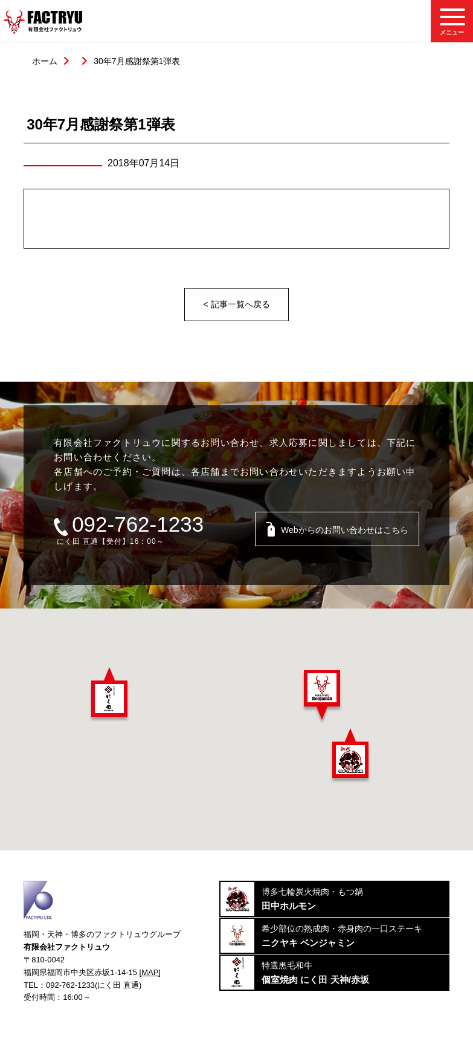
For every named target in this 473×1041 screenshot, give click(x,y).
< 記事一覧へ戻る (236, 304)
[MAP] (150, 972)
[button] (109, 694)
